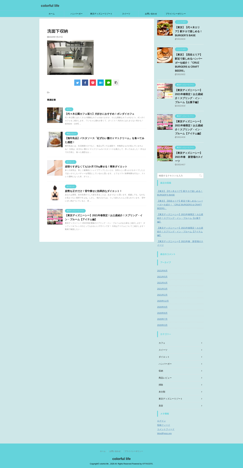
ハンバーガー (77, 14)
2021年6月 (162, 270)
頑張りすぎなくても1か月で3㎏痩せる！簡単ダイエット (96, 166)
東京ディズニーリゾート (101, 14)
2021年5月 (162, 276)
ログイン (161, 421)
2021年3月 (162, 289)
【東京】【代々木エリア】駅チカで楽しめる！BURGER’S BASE (188, 31)
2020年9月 (162, 307)
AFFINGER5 (147, 464)
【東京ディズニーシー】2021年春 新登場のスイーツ (189, 157)
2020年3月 (162, 325)
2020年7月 (162, 319)
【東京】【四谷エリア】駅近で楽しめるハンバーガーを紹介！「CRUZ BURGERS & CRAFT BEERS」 (188, 62)
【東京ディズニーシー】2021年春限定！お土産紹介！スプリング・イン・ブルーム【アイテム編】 (180, 232)
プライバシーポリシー (176, 14)
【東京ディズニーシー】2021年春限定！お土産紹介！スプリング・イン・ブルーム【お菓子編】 (180, 218)
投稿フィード (163, 425)
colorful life (50, 6)
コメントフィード (166, 429)
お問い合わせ (151, 14)
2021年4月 (162, 283)
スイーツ (126, 14)
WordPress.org (164, 433)
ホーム (52, 14)
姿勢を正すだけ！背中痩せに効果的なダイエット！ (93, 191)
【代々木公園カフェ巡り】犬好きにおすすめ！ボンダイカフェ (99, 114)
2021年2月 (162, 295)
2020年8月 (162, 313)
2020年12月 (163, 301)
